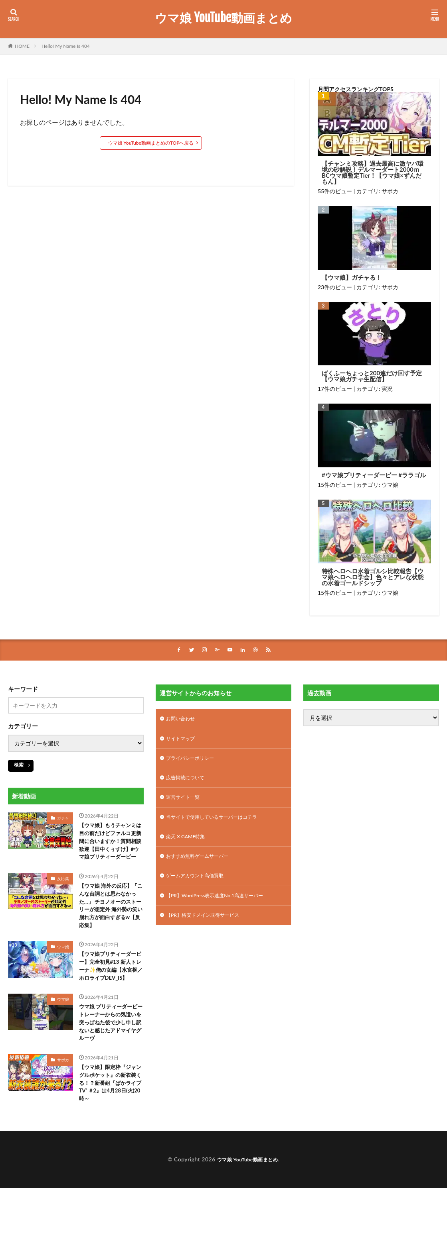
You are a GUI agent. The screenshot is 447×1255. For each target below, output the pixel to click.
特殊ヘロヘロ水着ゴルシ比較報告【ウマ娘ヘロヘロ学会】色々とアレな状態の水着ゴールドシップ (372, 577)
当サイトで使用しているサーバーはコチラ (219, 823)
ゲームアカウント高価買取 (199, 885)
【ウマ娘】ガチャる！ (352, 277)
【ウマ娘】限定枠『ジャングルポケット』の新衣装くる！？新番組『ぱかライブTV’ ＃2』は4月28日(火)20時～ (110, 1144)
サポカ (390, 191)
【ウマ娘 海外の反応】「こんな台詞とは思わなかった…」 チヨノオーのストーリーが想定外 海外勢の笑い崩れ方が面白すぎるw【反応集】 (109, 928)
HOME (22, 46)
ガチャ (63, 818)
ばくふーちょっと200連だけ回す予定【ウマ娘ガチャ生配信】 (372, 376)
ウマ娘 (390, 484)
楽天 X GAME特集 (188, 844)
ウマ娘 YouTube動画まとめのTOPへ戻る (151, 143)
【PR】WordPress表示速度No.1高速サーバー (222, 906)
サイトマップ (183, 740)
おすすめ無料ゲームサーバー (202, 865)
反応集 (63, 893)
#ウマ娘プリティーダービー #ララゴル (374, 475)
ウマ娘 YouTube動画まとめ (223, 18)
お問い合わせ (183, 720)
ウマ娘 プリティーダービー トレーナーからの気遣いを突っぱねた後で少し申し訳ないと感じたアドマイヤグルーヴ (109, 1074)
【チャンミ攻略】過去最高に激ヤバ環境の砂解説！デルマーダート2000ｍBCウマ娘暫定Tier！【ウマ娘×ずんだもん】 (372, 172)
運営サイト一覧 (185, 803)
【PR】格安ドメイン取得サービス (208, 927)
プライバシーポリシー (194, 761)
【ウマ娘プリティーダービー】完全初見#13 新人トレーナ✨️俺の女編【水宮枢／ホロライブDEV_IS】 (109, 1003)
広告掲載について (188, 782)
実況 (387, 388)
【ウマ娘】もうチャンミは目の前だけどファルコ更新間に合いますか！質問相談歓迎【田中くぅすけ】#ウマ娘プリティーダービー (110, 849)
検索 (19, 766)
